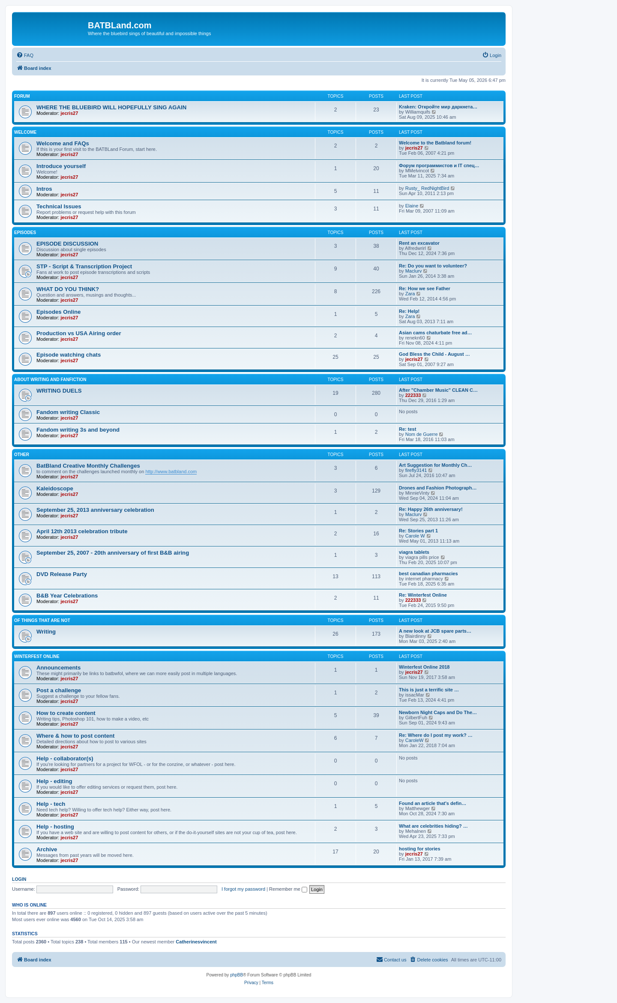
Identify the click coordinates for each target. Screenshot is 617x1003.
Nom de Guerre (421, 434)
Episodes (25, 232)
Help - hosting (55, 826)
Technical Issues (58, 206)
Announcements (58, 667)
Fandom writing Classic (68, 412)
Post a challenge (58, 690)
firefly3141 (416, 470)
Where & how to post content (75, 736)
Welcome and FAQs (62, 143)
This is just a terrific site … (429, 689)
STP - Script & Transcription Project (84, 266)
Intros (44, 189)
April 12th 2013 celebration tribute (82, 531)
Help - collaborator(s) (64, 758)
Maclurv (413, 270)
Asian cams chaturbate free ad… (435, 332)
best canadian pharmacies (428, 573)
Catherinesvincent (196, 941)
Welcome (25, 132)
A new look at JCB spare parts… (435, 631)
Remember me (288, 889)
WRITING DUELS (59, 390)
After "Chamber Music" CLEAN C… (438, 390)
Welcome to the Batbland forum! (435, 142)
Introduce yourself (61, 166)
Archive (46, 849)
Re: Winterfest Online (423, 595)
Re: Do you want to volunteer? (433, 265)
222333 (413, 395)
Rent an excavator (419, 243)
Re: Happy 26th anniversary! (431, 509)
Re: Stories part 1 (418, 530)
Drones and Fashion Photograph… (438, 487)
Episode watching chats (68, 354)
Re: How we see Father (424, 288)
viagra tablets (414, 552)
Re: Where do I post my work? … (436, 735)
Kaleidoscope (54, 488)
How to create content (66, 713)
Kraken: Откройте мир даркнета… (438, 106)
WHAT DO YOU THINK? (67, 289)
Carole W (415, 535)
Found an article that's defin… (432, 803)
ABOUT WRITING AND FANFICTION (50, 379)
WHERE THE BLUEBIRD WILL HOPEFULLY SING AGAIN (111, 107)
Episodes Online (58, 312)
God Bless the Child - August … (434, 354)
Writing (46, 631)
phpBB (236, 975)
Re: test (407, 429)
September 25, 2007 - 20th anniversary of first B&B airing (112, 553)
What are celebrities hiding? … (433, 826)
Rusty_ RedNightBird (427, 188)
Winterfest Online (37, 656)
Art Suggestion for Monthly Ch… (435, 465)
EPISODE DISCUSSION (67, 243)
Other (21, 454)
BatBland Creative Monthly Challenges (88, 465)
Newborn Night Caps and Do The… (438, 712)
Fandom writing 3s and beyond (78, 429)
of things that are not (42, 620)
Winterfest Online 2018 (424, 667)
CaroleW (414, 740)
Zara (410, 293)
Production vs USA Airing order (78, 333)
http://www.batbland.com (171, 471)
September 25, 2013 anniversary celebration (95, 510)
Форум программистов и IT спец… (439, 165)
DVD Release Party (61, 574)
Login (19, 879)
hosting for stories (419, 848)
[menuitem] (24, 55)
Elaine (412, 205)
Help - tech (50, 804)
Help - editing (54, 781)
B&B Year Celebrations (67, 595)
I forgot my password (243, 889)
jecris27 (69, 113)
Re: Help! (409, 311)
